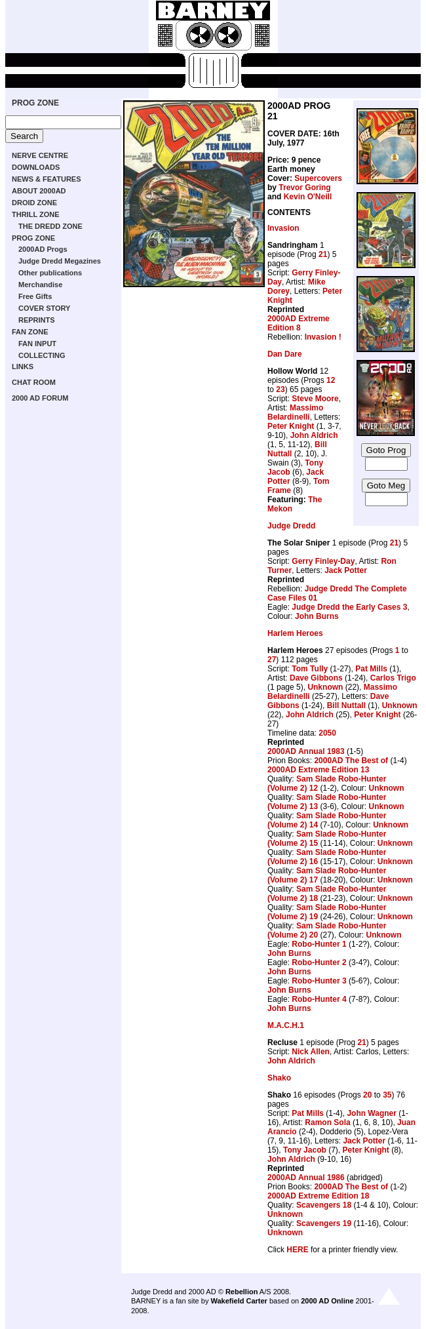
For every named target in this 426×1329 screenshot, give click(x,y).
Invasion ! (323, 337)
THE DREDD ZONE (50, 226)
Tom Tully (310, 668)
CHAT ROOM (34, 382)
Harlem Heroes (295, 633)
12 (330, 380)
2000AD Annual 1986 (306, 1177)
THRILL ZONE (36, 214)
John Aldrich (314, 435)
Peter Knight (290, 426)
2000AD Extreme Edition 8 (298, 323)
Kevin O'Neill (308, 196)
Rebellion (241, 1292)
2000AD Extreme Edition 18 (318, 1195)
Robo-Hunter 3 (319, 980)
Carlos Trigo (393, 678)
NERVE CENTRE (40, 155)
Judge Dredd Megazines (59, 261)
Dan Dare (284, 354)
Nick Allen (311, 1051)
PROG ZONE (35, 103)
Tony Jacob (304, 1150)
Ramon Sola (327, 1122)
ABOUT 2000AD (39, 191)
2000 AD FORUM (40, 398)
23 (280, 389)
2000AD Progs (43, 249)
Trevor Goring (304, 187)
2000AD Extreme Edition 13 (318, 769)
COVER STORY (44, 308)
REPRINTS (36, 320)
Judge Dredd (291, 525)
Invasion (283, 228)
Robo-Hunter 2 (319, 962)
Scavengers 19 (323, 1223)
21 (323, 254)
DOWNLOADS (36, 167)
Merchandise (40, 284)
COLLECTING (42, 355)
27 (271, 659)
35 (387, 1095)
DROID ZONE (34, 203)
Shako (279, 1077)
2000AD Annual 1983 (306, 751)
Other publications (50, 273)
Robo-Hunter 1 (319, 944)
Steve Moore (315, 398)
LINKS (22, 366)
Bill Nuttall (346, 705)
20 (367, 1095)
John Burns (317, 616)
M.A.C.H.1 (285, 1025)
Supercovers (318, 178)
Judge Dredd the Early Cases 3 (349, 607)
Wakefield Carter (238, 1301)
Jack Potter (345, 570)
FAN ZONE (30, 332)
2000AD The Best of (351, 760)
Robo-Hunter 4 (319, 999)
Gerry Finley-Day (323, 561)
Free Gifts (35, 296)
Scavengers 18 (323, 1205)
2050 (327, 733)
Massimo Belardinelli (295, 412)
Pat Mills (371, 668)
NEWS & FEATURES (46, 179)
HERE (297, 1249)
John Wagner (372, 1113)
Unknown (325, 687)
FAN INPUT (37, 343)
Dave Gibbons (316, 678)
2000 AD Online (327, 1301)
